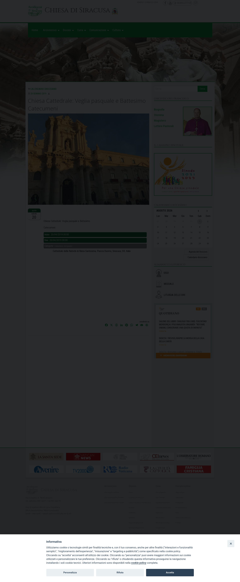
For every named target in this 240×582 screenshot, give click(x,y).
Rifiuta (120, 572)
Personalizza (70, 572)
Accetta (170, 572)
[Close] (230, 543)
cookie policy (138, 562)
